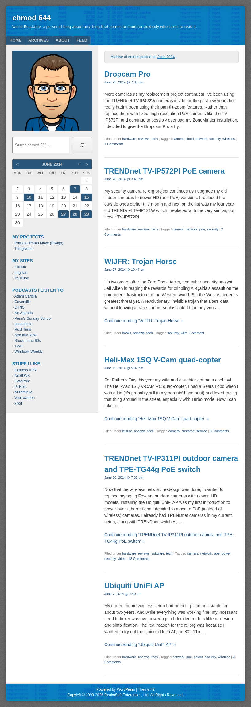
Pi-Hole (20, 387)
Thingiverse (23, 248)
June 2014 (52, 164)
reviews (143, 139)
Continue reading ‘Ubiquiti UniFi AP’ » (140, 644)
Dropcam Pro (127, 74)
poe (202, 229)
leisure (127, 431)
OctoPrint (22, 381)
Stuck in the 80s (27, 340)
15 (86, 197)
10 (29, 197)
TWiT (18, 346)
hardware (129, 139)
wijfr (184, 333)
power (226, 553)
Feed (81, 40)
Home (15, 40)
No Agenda (23, 313)
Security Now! (25, 335)
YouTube (21, 278)
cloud (190, 139)
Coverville (22, 302)
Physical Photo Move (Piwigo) (38, 243)
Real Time (22, 329)
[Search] (82, 145)
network (201, 139)
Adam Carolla (25, 296)
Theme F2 (146, 689)
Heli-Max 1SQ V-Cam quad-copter (162, 360)
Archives (38, 40)
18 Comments (139, 559)
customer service (194, 431)
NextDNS (22, 375)
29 (86, 214)
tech (155, 139)
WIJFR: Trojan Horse (140, 261)
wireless (228, 139)
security (215, 139)
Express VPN (25, 370)
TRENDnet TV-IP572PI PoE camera (164, 171)
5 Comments (219, 431)
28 (75, 214)
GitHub (20, 267)
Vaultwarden (24, 398)
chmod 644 (31, 18)
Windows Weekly (28, 352)
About (63, 40)
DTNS (19, 307)
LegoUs (20, 272)
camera (178, 139)
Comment (197, 333)
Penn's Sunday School (32, 318)
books (126, 333)
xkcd (18, 403)
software (158, 553)
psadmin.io (23, 324)
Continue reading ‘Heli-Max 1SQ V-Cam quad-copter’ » (156, 418)
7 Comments (113, 144)
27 (63, 214)
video (122, 559)
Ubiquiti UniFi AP (134, 585)
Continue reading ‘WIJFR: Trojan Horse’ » (144, 320)
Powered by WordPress (115, 689)
